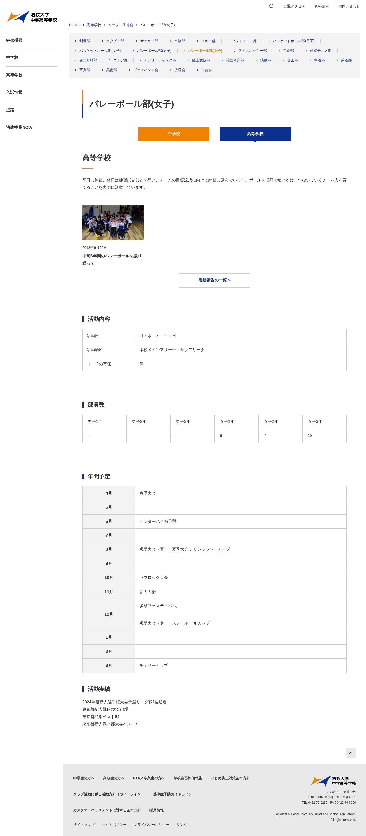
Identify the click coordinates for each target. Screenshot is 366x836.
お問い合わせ (349, 6)
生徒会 (206, 70)
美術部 (111, 70)
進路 (10, 110)
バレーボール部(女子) (205, 50)
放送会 (179, 70)
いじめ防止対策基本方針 (230, 778)
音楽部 (292, 60)
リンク (181, 825)
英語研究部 (235, 60)
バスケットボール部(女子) (100, 50)
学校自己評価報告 (188, 778)
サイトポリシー (114, 825)
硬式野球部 (88, 60)
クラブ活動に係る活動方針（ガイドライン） (108, 794)
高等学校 (14, 75)
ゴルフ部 (120, 60)
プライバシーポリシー (151, 825)
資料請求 (322, 6)
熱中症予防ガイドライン (172, 794)
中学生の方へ (84, 778)
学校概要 (14, 40)
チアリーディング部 (160, 60)
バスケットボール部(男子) (293, 41)
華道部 (319, 60)
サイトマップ (84, 825)
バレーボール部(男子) (154, 50)
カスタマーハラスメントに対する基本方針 (107, 810)
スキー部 (208, 41)
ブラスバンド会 (145, 70)
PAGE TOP (351, 753)
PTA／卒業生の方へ (149, 778)
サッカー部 (149, 41)
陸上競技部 (201, 60)
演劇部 (265, 60)
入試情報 (14, 92)
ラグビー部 (115, 41)
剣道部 (84, 41)
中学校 (12, 57)
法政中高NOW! (20, 127)
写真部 (84, 70)
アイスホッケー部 (252, 50)
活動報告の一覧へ (214, 280)
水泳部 (179, 41)
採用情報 (156, 810)
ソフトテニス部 (244, 41)
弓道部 (288, 50)
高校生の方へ (114, 778)
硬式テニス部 (320, 50)
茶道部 (346, 60)
